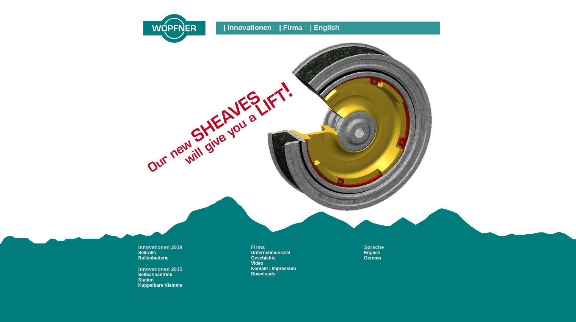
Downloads (263, 274)
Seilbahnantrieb (155, 274)
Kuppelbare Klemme (160, 285)
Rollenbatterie (153, 258)
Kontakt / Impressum (273, 268)
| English (324, 27)
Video (257, 263)
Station (146, 280)
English (372, 252)
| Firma (290, 27)
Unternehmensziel (270, 252)
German (372, 258)
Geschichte (263, 258)
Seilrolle (147, 252)
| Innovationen (248, 27)
